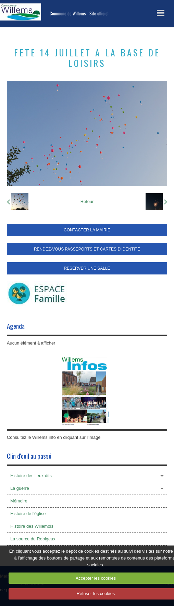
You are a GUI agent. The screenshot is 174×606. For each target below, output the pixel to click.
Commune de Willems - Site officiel (79, 13)
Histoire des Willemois (31, 526)
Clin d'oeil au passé (29, 456)
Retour (87, 201)
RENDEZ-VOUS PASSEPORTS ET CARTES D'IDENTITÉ (87, 249)
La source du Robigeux (32, 538)
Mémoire (18, 500)
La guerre (19, 488)
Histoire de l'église (28, 513)
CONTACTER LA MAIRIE (87, 230)
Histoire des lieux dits (31, 475)
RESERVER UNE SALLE (87, 268)
